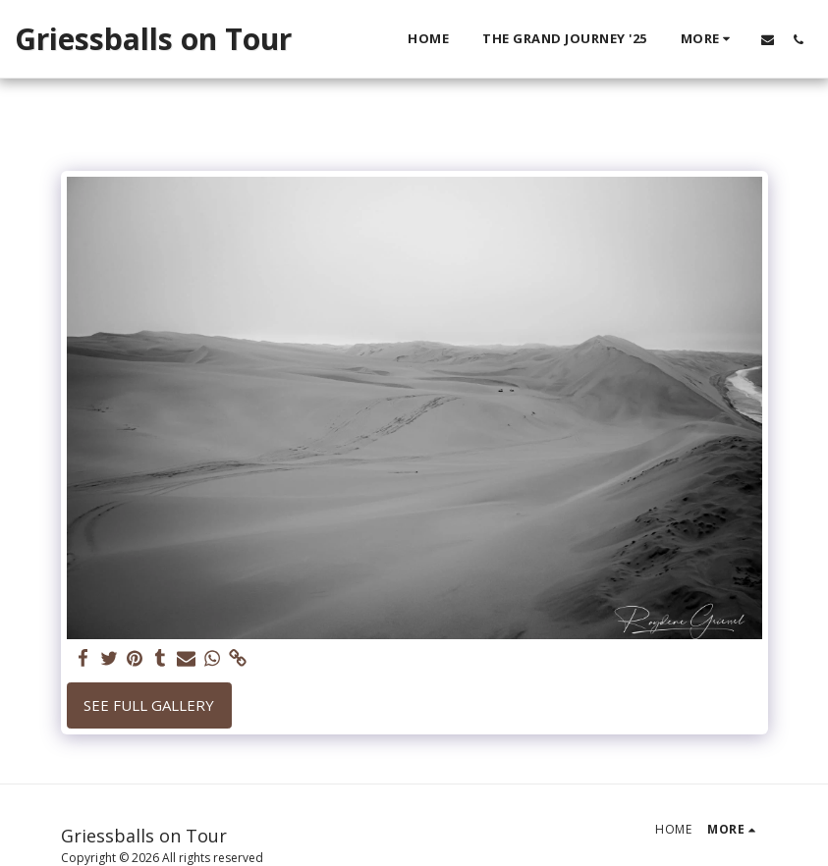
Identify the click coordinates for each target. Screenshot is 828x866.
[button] (767, 39)
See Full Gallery (148, 705)
